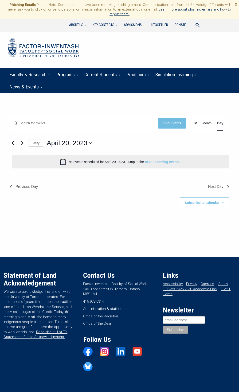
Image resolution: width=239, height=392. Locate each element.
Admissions (134, 25)
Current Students (102, 74)
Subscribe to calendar (202, 203)
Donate (182, 25)
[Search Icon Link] (198, 25)
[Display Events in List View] (194, 123)
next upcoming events (162, 162)
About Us (77, 25)
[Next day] (22, 143)
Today (35, 143)
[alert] (120, 161)
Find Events (172, 123)
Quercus (207, 284)
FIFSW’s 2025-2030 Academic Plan (190, 289)
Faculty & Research (29, 74)
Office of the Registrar (100, 316)
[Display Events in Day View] (220, 123)
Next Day (218, 187)
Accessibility (173, 284)
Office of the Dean (97, 323)
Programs (67, 74)
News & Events (25, 87)
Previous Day (24, 187)
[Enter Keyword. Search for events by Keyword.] (84, 123)
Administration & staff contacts (108, 309)
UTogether (159, 25)
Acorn (223, 284)
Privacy (191, 284)
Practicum (137, 74)
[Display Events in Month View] (207, 123)
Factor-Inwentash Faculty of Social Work (43, 48)
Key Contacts (105, 25)
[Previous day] (13, 143)
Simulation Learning (175, 74)
